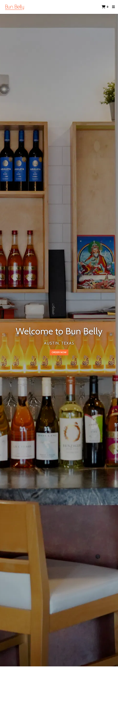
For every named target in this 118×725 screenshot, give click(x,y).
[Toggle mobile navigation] (113, 7)
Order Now (59, 352)
